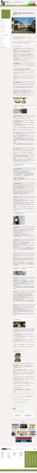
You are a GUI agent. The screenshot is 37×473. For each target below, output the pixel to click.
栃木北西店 (33, 462)
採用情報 (26, 4)
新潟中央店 (27, 458)
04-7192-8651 (2, 454)
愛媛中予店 (27, 460)
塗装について (11, 4)
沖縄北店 (35, 464)
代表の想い (8, 455)
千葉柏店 (29, 462)
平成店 (35, 460)
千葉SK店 (32, 463)
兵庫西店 (32, 458)
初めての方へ (8, 454)
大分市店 (29, 455)
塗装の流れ (21, 456)
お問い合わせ (33, 4)
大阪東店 (29, 457)
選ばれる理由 (8, 456)
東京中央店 (27, 459)
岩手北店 (32, 456)
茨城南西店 (30, 458)
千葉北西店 (30, 459)
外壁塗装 (3, 38)
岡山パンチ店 (30, 461)
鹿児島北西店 (27, 456)
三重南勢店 (33, 461)
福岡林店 (35, 461)
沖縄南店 (29, 456)
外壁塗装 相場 (3, 47)
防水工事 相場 (3, 31)
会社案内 (7, 4)
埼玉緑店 (32, 457)
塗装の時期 (21, 453)
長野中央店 (33, 455)
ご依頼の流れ (8, 457)
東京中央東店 (36, 463)
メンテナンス (3, 33)
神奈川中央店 (30, 463)
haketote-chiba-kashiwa (18, 411)
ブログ (18, 4)
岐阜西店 (35, 459)
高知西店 (26, 461)
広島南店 (26, 457)
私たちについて (9, 453)
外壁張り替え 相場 (4, 26)
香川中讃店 (30, 460)
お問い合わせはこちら (24, 438)
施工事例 (15, 4)
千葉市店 (35, 462)
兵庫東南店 (35, 455)
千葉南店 (26, 455)
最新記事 (3, 19)
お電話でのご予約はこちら (24, 441)
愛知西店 (32, 459)
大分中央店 (35, 457)
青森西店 (35, 458)
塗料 (2, 40)
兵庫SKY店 (33, 464)
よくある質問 (22, 4)
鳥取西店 (32, 460)
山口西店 (29, 464)
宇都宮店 (26, 464)
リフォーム (3, 45)
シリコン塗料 (3, 24)
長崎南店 (35, 456)
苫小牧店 (26, 462)
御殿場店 (26, 463)
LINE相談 (30, 4)
